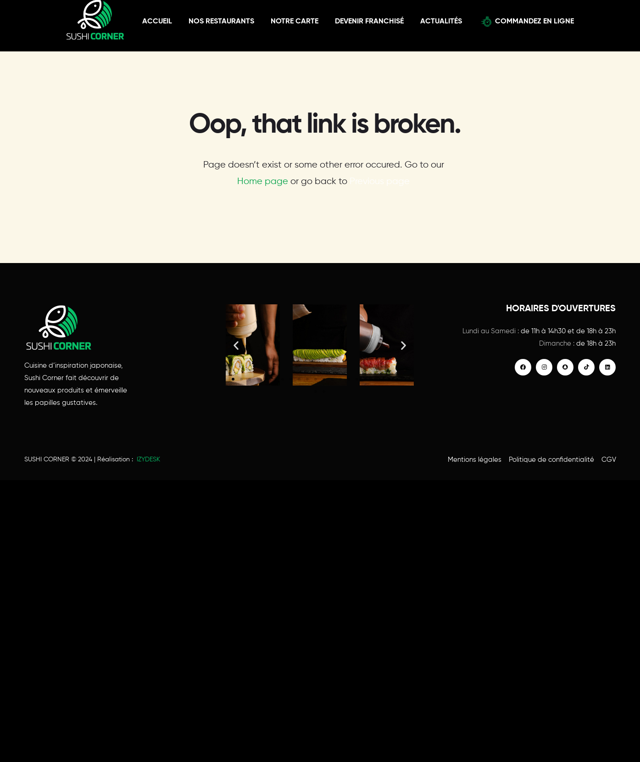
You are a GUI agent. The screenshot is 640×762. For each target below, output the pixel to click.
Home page (262, 181)
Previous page (380, 181)
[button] (236, 345)
